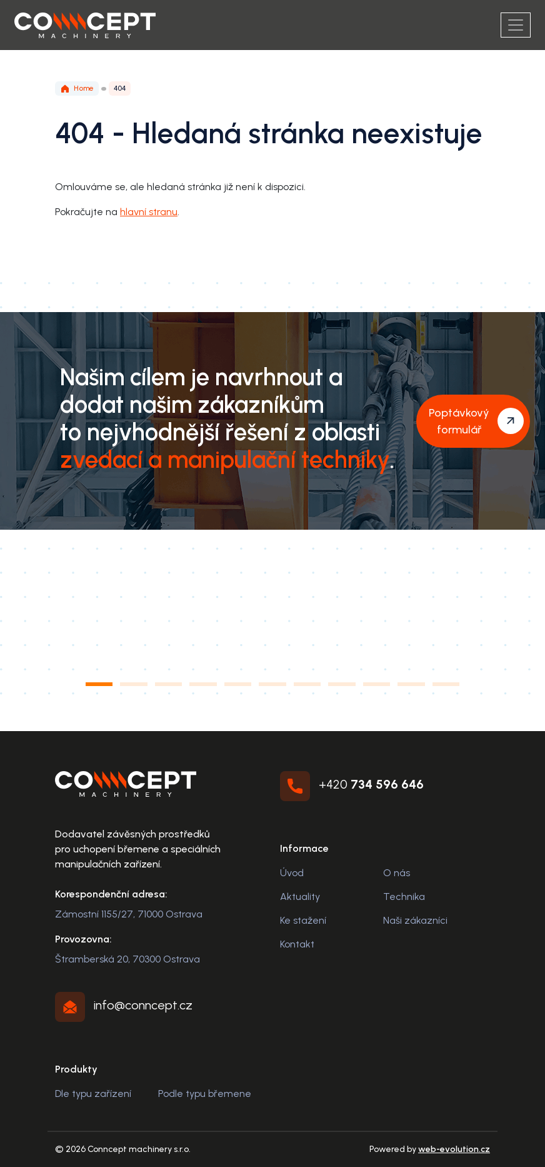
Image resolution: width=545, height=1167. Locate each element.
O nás (396, 873)
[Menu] (516, 25)
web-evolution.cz (454, 1149)
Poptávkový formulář (459, 421)
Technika (404, 896)
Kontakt (297, 944)
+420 (371, 784)
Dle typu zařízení (93, 1093)
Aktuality (300, 896)
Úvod (292, 873)
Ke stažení (303, 920)
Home (77, 89)
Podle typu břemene (204, 1093)
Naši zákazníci (415, 920)
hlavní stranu (149, 212)
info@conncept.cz (143, 1005)
